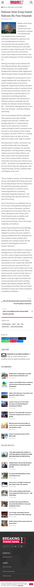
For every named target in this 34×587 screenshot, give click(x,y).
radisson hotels (5, 326)
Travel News (10, 7)
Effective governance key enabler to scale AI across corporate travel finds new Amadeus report (20, 425)
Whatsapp (5, 341)
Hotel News (19, 7)
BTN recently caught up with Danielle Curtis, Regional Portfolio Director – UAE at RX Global (20, 493)
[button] (31, 2)
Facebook (13, 338)
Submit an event (7, 576)
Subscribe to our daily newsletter (18, 354)
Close (31, 584)
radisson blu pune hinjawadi (17, 326)
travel (18, 324)
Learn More (20, 585)
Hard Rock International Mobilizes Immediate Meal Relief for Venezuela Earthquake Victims (20, 504)
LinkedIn (5, 338)
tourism (14, 324)
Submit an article (7, 567)
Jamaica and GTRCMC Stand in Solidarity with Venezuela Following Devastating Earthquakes (21, 384)
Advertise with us (7, 557)
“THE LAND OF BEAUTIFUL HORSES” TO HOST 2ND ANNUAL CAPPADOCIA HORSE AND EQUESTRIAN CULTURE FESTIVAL (20, 454)
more (20, 341)
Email (13, 341)
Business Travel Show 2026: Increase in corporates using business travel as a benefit (20, 414)
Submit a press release (9, 571)
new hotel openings (6, 324)
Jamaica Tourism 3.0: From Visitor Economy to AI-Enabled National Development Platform (19, 404)
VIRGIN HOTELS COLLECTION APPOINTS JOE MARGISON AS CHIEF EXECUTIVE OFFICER (20, 465)
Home (4, 7)
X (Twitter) (22, 338)
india (22, 324)
